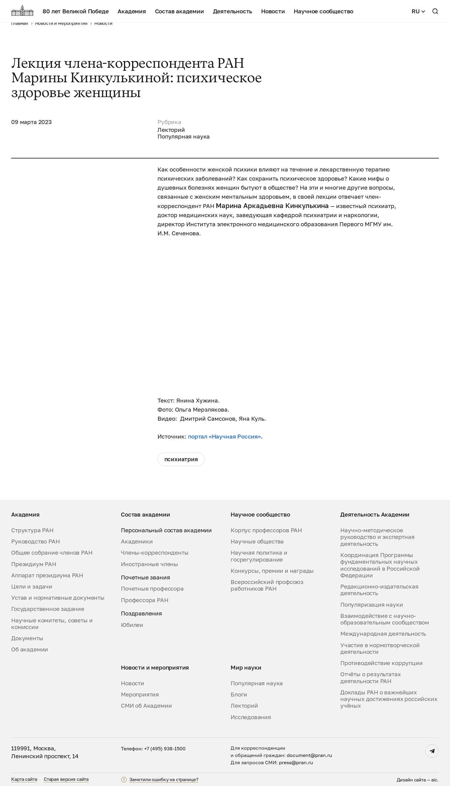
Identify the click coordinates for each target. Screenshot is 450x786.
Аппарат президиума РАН (47, 575)
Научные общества (257, 541)
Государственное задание (47, 608)
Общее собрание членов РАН (51, 552)
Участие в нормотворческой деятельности (379, 648)
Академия (132, 11)
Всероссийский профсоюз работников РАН (267, 585)
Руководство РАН (35, 541)
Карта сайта (24, 779)
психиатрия (181, 459)
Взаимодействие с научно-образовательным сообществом (384, 619)
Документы (27, 638)
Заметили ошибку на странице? (164, 779)
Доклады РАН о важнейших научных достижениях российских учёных (388, 699)
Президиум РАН (33, 564)
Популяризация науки (371, 604)
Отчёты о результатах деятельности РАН (370, 677)
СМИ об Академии (146, 705)
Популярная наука (257, 683)
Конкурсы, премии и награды (272, 570)
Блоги (239, 694)
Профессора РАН (144, 600)
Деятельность (232, 11)
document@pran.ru (309, 755)
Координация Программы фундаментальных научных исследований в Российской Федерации (379, 565)
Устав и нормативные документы (58, 597)
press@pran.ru (296, 762)
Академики (137, 541)
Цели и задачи (31, 586)
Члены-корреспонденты (154, 552)
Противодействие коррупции (381, 663)
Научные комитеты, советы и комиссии (51, 623)
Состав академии (179, 11)
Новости (273, 11)
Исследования (251, 717)
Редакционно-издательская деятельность (379, 589)
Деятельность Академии (375, 514)
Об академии (29, 649)
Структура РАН (32, 530)
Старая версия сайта (66, 779)
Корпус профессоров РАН (266, 530)
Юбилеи (132, 624)
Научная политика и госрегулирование (259, 556)
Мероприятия (140, 694)
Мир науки (246, 667)
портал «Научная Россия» (224, 436)
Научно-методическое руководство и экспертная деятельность (377, 537)
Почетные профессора (152, 588)
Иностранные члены (149, 564)
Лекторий (244, 705)
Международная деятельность (383, 633)
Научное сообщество (323, 11)
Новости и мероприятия (155, 667)
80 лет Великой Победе (75, 11)
